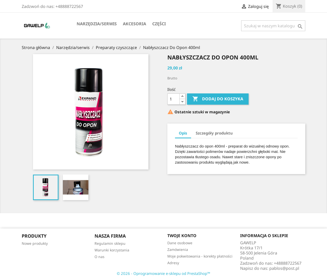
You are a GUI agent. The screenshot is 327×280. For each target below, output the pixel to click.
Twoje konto (181, 235)
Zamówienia (177, 249)
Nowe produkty (35, 243)
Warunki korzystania (112, 250)
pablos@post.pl (284, 268)
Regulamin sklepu (110, 243)
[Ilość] (173, 99)
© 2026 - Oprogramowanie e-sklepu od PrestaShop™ (163, 273)
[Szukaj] (273, 25)
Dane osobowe (179, 242)
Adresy (173, 262)
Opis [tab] (183, 133)
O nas (99, 256)
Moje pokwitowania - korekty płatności (199, 256)
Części (159, 24)
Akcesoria (134, 24)
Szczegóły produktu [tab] (214, 133)
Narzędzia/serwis (97, 24)
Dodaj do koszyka (217, 99)
